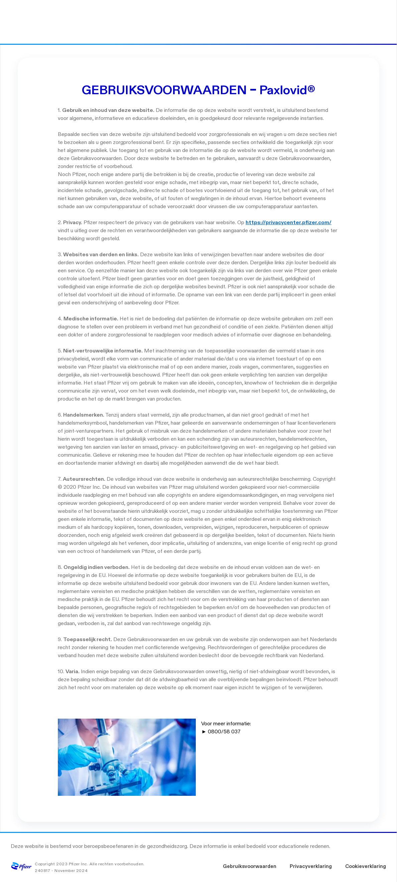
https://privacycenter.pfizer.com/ (289, 222)
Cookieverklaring (365, 866)
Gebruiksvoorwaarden (249, 866)
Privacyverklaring (311, 866)
